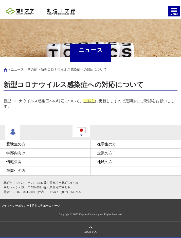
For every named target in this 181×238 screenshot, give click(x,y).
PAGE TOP (90, 231)
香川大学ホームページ (46, 205)
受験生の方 (15, 144)
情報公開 (14, 162)
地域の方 (104, 162)
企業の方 (104, 153)
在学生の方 (106, 144)
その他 (32, 69)
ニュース (17, 69)
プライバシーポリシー (15, 205)
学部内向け (15, 153)
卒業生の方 (15, 171)
